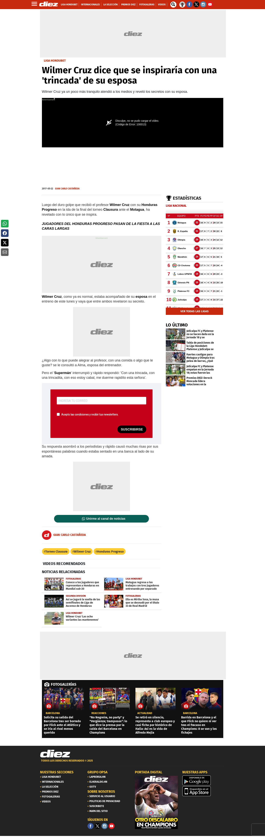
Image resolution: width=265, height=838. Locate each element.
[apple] (203, 791)
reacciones (98, 713)
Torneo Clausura (56, 551)
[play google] (203, 780)
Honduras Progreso (110, 551)
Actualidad (144, 713)
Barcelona (53, 713)
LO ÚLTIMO (177, 324)
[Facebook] (90, 826)
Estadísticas (187, 198)
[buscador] (173, 5)
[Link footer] (55, 754)
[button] (5, 223)
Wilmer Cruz (82, 551)
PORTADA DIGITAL (148, 772)
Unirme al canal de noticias (105, 518)
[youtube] (112, 826)
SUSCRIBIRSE (132, 429)
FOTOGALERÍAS (63, 684)
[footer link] (132, 762)
